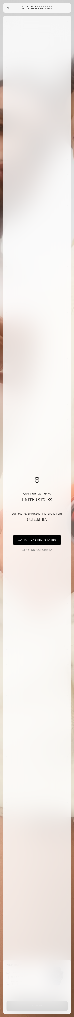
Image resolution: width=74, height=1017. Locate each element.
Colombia (37, 550)
